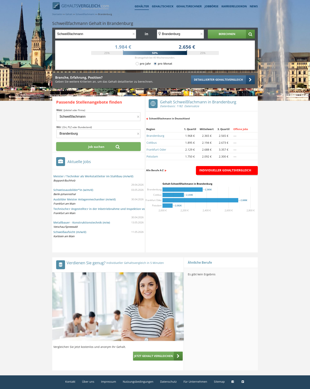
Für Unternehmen (195, 381)
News (254, 6)
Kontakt (70, 381)
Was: (70, 110)
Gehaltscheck (162, 6)
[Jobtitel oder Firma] (98, 116)
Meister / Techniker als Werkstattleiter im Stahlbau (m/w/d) (93, 176)
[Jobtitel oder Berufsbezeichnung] (95, 34)
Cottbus (151, 142)
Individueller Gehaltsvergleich (225, 170)
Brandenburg (155, 136)
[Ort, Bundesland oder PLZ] (180, 34)
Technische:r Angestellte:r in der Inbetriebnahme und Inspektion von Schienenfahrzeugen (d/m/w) (119, 209)
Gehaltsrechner (189, 6)
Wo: (74, 127)
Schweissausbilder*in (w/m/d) (73, 190)
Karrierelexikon (234, 6)
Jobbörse (211, 6)
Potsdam (152, 156)
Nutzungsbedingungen (138, 381)
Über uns (88, 381)
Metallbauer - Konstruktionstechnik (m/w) (81, 222)
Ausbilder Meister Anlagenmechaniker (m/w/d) (84, 199)
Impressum (108, 381)
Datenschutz (168, 381)
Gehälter (142, 6)
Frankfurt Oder (156, 149)
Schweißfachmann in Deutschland (169, 118)
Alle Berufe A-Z (155, 170)
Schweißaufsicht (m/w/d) (69, 232)
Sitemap (219, 381)
